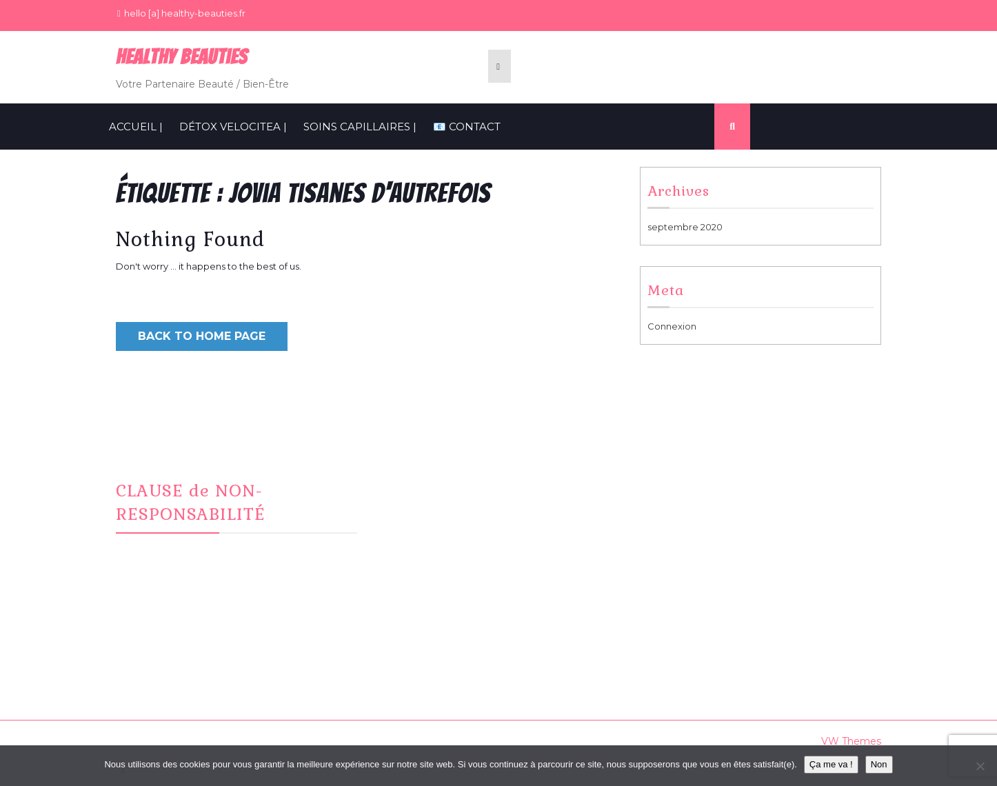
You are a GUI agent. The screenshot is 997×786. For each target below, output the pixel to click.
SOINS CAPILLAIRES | (359, 126)
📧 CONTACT (467, 126)
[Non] (980, 766)
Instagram (417, 502)
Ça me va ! (831, 764)
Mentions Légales (696, 485)
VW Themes (849, 741)
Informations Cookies (704, 502)
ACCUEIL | (136, 126)
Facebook (418, 485)
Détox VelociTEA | (233, 126)
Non (879, 764)
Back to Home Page (201, 336)
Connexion (671, 326)
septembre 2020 (685, 226)
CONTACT (417, 519)
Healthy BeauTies (182, 57)
